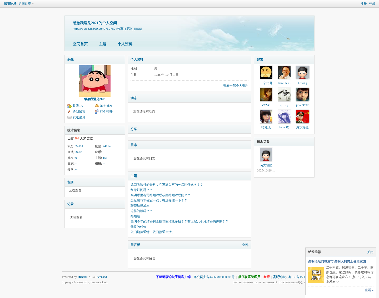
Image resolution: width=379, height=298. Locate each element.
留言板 (135, 245)
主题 (102, 44)
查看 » (369, 290)
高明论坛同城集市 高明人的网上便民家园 (337, 261)
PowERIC (284, 83)
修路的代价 (138, 227)
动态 (134, 98)
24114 (79, 146)
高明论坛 (10, 4)
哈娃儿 (266, 127)
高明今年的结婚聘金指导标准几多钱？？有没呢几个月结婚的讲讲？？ (179, 221)
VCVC (266, 105)
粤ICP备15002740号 (301, 277)
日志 (134, 145)
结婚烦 (135, 216)
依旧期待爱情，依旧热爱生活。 (153, 232)
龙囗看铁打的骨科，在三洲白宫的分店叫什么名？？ (167, 184)
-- (104, 152)
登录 (372, 4)
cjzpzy (284, 105)
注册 (364, 4)
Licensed (101, 277)
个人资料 (125, 44)
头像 (70, 59)
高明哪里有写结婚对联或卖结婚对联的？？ (161, 195)
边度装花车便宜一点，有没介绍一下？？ (159, 200)
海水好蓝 (302, 127)
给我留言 (79, 111)
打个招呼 (106, 111)
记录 (70, 204)
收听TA (78, 106)
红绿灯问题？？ (142, 190)
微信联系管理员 (249, 277)
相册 (70, 182)
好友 (260, 59)
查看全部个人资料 (235, 86)
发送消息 (79, 117)
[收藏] (120, 28)
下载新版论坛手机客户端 (173, 277)
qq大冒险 (266, 165)
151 (105, 158)
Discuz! (83, 277)
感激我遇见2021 (95, 99)
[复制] (129, 28)
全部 (245, 245)
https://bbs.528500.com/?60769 (94, 28)
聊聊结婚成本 (140, 206)
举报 (266, 277)
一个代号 (266, 83)
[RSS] (138, 28)
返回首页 (24, 4)
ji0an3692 (302, 105)
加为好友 (106, 106)
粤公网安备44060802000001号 (214, 277)
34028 (79, 152)
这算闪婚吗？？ (142, 211)
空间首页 (80, 44)
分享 (134, 129)
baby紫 (284, 127)
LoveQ (302, 83)
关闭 (370, 252)
